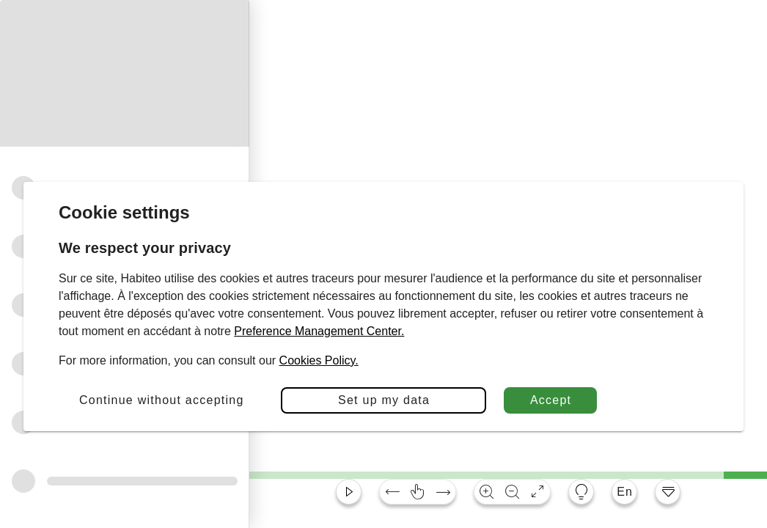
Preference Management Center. (319, 331)
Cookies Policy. (319, 360)
